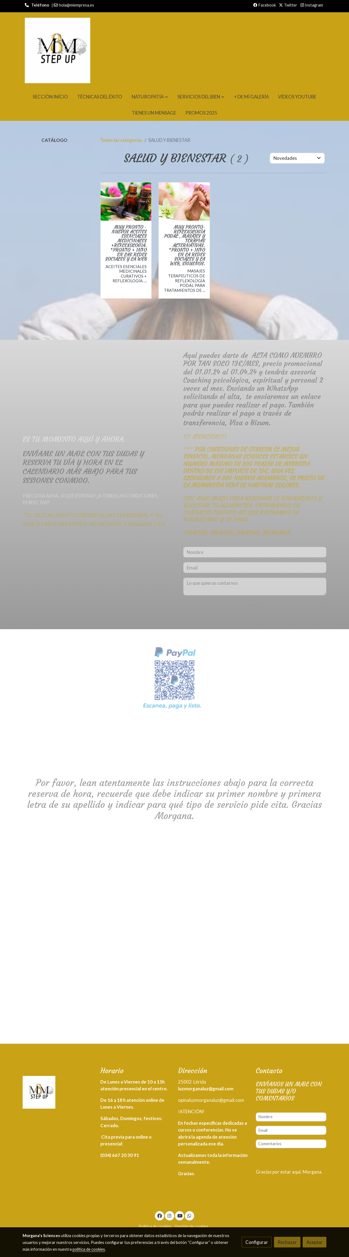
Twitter (288, 5)
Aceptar (314, 1242)
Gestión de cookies (191, 1226)
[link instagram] (169, 1215)
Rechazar (287, 1242)
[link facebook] (159, 1215)
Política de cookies (155, 1226)
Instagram (311, 5)
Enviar (291, 1157)
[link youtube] (180, 1215)
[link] (57, 50)
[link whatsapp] (189, 1215)
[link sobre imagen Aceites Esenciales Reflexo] (126, 201)
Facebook (264, 5)
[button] (150, 97)
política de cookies (89, 1249)
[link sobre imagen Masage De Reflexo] (184, 201)
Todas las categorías (121, 140)
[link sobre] (58, 1093)
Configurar (256, 1242)
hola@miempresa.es (76, 5)
